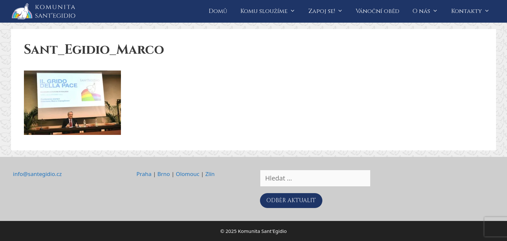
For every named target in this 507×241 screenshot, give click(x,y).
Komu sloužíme (271, 11)
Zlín (210, 174)
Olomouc (188, 174)
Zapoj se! (328, 11)
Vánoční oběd (377, 11)
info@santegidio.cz (37, 174)
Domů (218, 11)
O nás (428, 11)
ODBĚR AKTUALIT (291, 200)
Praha (144, 174)
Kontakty (473, 11)
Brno (163, 174)
